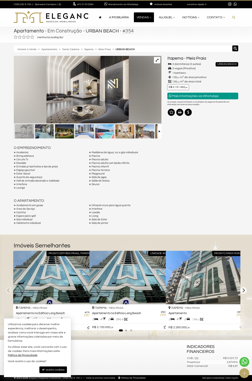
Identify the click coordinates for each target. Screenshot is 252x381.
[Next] (243, 290)
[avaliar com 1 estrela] (16, 37)
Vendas (144, 17)
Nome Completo (179, 159)
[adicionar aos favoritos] (82, 323)
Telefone (175, 186)
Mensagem (176, 138)
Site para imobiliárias (213, 378)
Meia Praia (196, 58)
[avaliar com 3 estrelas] (24, 37)
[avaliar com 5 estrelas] (32, 37)
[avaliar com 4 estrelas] (28, 37)
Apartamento (29, 30)
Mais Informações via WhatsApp (194, 96)
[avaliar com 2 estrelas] (20, 37)
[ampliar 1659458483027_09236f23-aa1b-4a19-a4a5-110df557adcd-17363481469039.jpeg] (71, 90)
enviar (228, 200)
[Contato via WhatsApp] (244, 362)
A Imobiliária (119, 17)
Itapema (175, 58)
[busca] (234, 17)
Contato (216, 17)
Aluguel (167, 17)
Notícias (191, 17)
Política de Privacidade (133, 378)
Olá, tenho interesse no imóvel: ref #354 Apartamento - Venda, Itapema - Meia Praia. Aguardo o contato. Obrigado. (202, 147)
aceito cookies (53, 369)
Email (172, 173)
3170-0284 (85, 4)
